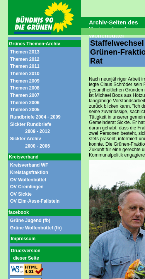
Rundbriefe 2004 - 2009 (35, 117)
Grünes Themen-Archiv (34, 43)
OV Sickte (21, 194)
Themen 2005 (24, 109)
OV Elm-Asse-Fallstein (35, 201)
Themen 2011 (24, 66)
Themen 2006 (24, 102)
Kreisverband (24, 157)
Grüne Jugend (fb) (30, 220)
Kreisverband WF (29, 165)
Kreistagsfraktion (29, 172)
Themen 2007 (24, 95)
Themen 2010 (24, 73)
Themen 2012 (24, 59)
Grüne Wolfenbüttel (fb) (36, 228)
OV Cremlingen (27, 186)
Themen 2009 (24, 81)
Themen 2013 (24, 52)
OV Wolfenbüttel (28, 180)
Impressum (23, 238)
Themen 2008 (24, 88)
